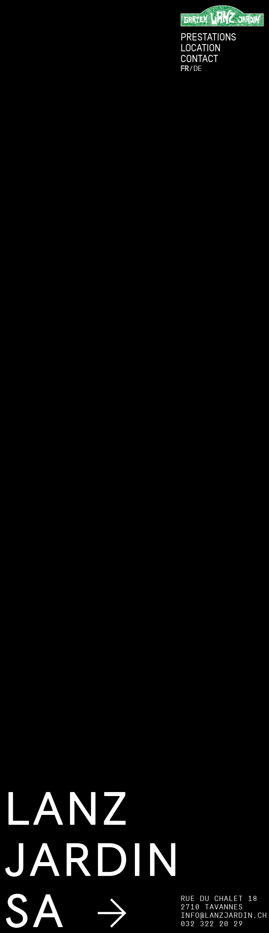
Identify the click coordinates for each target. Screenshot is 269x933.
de (197, 68)
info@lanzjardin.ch (224, 915)
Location (201, 47)
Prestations (208, 37)
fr (185, 68)
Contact (199, 58)
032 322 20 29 (212, 923)
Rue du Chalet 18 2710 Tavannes (219, 902)
